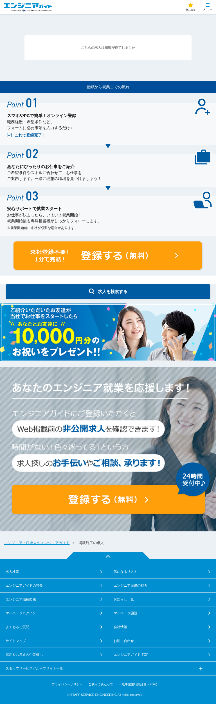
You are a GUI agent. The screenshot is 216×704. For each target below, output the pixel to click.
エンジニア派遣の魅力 (130, 586)
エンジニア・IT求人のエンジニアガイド (37, 543)
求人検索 (12, 572)
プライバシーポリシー (67, 684)
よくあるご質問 (17, 627)
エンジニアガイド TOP (131, 655)
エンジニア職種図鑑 (21, 599)
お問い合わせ (124, 641)
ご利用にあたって (100, 684)
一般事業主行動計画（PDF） (139, 684)
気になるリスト (125, 572)
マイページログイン (21, 613)
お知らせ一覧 (124, 599)
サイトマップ (16, 641)
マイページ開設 (125, 613)
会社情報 (120, 627)
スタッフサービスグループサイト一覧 (34, 668)
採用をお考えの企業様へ (24, 655)
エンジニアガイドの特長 (24, 586)
